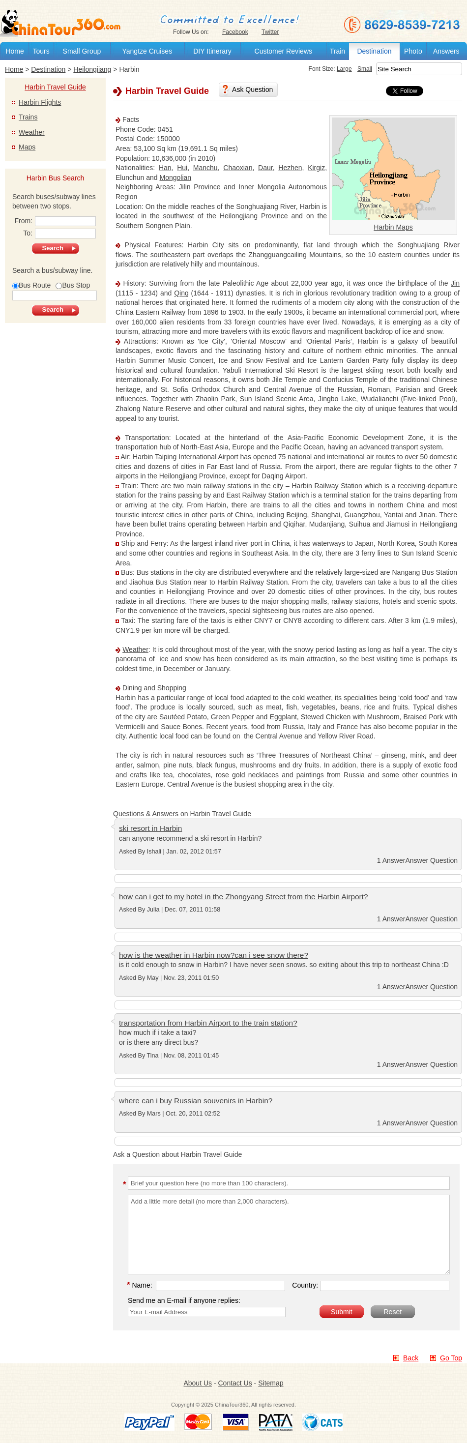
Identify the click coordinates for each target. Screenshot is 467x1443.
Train (337, 51)
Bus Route (31, 285)
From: (55, 221)
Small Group (82, 51)
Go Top (451, 1358)
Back (410, 1358)
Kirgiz (316, 168)
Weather (135, 649)
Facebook (235, 32)
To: (59, 233)
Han (165, 168)
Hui (182, 168)
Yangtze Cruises (147, 51)
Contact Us (235, 1383)
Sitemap (270, 1383)
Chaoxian (237, 168)
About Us (197, 1383)
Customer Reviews (283, 51)
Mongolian (176, 177)
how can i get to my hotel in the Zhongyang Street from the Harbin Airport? (243, 896)
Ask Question (252, 89)
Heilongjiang (92, 69)
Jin (455, 283)
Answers (446, 51)
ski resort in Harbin (150, 828)
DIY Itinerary (212, 51)
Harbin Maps (393, 227)
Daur (265, 168)
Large (344, 68)
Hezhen (290, 168)
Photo (413, 51)
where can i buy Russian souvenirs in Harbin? (195, 1100)
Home (14, 51)
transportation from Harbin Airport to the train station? (208, 1023)
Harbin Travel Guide (55, 87)
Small (364, 68)
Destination (374, 51)
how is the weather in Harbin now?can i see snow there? (213, 955)
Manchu (205, 168)
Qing (181, 293)
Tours (40, 51)
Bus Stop (73, 285)
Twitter (270, 32)
